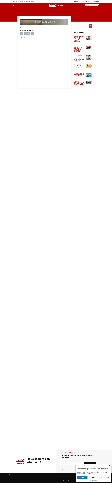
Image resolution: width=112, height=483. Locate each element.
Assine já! (22, 1)
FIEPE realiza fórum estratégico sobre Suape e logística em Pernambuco (79, 75)
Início (9, 474)
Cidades (31, 474)
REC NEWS (15, 1)
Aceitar (82, 477)
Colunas (46, 474)
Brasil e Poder (24, 474)
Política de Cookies (93, 480)
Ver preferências (105, 477)
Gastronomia (16, 474)
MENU (15, 4)
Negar (93, 477)
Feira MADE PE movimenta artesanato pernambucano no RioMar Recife (79, 58)
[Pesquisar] (98, 5)
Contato (38, 1)
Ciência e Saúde (38, 474)
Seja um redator (30, 1)
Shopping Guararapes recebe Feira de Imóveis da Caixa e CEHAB (79, 83)
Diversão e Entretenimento (56, 474)
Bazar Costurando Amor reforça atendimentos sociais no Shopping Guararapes (79, 39)
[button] (109, 465)
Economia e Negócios (69, 474)
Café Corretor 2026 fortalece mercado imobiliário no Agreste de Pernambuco (78, 48)
